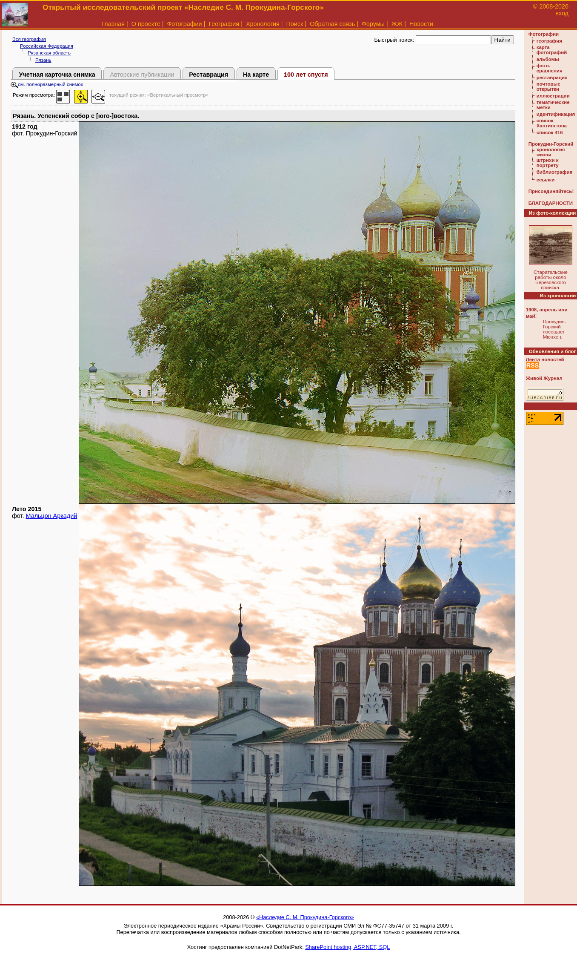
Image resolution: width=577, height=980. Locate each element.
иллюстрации (553, 95)
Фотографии (184, 23)
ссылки (546, 179)
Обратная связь (332, 23)
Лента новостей (545, 359)
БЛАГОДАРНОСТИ (550, 203)
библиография (555, 172)
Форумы (373, 23)
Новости (421, 23)
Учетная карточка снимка (57, 74)
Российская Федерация (46, 46)
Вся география (29, 39)
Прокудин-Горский (551, 144)
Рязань (43, 60)
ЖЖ (397, 23)
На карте (256, 74)
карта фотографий (552, 50)
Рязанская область (49, 52)
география (549, 40)
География (224, 23)
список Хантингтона (552, 123)
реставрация (552, 77)
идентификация (556, 114)
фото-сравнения (550, 68)
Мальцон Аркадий (51, 515)
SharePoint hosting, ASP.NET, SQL (347, 947)
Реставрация (208, 74)
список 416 (550, 132)
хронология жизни (551, 152)
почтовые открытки (548, 86)
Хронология (263, 23)
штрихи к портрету (548, 163)
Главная (113, 23)
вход (561, 13)
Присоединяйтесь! (551, 191)
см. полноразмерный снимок (47, 84)
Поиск (294, 23)
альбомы (548, 59)
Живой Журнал (544, 378)
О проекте (145, 23)
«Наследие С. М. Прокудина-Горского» (305, 917)
